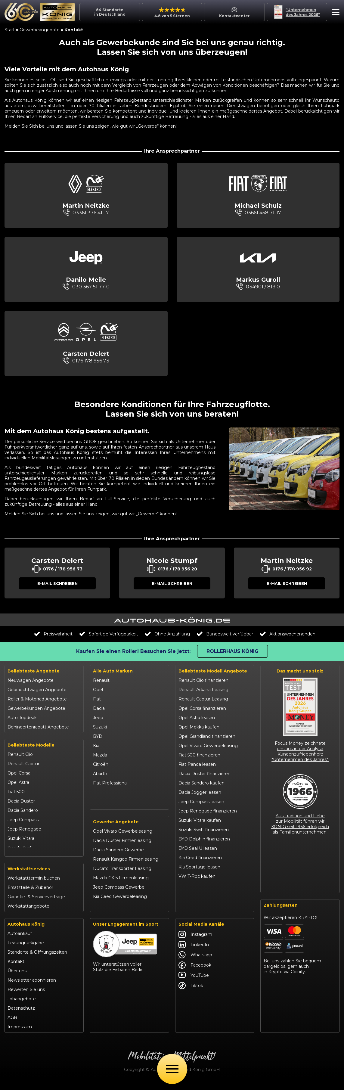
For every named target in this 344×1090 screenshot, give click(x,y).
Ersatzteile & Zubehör (30, 893)
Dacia (99, 708)
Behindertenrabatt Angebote (38, 727)
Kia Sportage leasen (199, 867)
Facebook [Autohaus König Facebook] (194, 971)
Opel (98, 689)
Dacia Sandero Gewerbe (118, 856)
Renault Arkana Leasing (203, 689)
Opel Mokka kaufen (198, 727)
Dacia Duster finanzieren (204, 773)
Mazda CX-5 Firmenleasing (121, 884)
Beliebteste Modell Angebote (212, 671)
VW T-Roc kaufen (196, 876)
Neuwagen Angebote (31, 680)
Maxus (100, 801)
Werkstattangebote (28, 912)
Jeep (98, 717)
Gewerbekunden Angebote (36, 708)
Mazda (100, 755)
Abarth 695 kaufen (197, 904)
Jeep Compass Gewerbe (118, 894)
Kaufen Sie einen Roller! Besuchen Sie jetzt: (133, 651)
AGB (12, 1023)
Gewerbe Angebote (116, 828)
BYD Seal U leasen (197, 848)
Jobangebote (22, 1005)
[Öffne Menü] (172, 1069)
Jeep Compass (23, 819)
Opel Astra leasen (196, 717)
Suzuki (100, 727)
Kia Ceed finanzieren (200, 857)
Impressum (20, 1033)
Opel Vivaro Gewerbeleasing (122, 838)
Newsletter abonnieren (32, 986)
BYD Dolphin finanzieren (204, 839)
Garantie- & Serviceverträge (36, 903)
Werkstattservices (29, 875)
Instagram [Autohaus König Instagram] (195, 940)
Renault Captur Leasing (203, 699)
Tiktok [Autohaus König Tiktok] (190, 991)
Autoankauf (20, 939)
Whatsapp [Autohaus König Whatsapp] (195, 961)
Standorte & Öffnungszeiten (37, 958)
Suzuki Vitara (21, 838)
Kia (96, 745)
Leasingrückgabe (26, 949)
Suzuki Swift (20, 847)
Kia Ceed (17, 857)
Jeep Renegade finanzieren (207, 811)
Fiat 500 (16, 791)
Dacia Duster (21, 801)
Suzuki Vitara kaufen (199, 820)
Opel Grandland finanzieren (206, 736)
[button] (334, 13)
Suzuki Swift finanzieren (203, 829)
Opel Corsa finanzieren (202, 708)
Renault (101, 680)
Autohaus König (26, 930)
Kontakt (16, 967)
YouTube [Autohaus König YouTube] (193, 981)
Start (10, 30)
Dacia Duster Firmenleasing (122, 847)
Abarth (100, 773)
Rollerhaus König (232, 651)
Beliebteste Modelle (31, 745)
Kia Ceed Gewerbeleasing (120, 903)
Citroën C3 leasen (196, 895)
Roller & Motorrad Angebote (37, 699)
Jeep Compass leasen (201, 801)
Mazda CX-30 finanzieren (204, 885)
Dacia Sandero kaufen (201, 783)
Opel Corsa (19, 773)
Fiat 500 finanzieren (199, 755)
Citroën (100, 764)
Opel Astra (18, 782)
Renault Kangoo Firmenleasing (125, 866)
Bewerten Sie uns (26, 995)
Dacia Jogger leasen (199, 792)
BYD (97, 736)
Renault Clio (20, 754)
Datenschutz (21, 1014)
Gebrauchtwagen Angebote (37, 689)
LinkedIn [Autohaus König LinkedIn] (193, 951)
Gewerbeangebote (40, 30)
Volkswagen (105, 792)
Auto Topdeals (22, 717)
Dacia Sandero (23, 810)
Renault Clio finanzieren (203, 680)
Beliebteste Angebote (34, 671)
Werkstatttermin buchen (34, 884)
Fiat (97, 699)
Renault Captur (23, 763)
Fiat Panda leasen (197, 764)
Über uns (17, 977)
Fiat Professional (110, 783)
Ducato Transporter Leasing (122, 875)
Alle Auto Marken (113, 671)
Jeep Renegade (24, 829)
